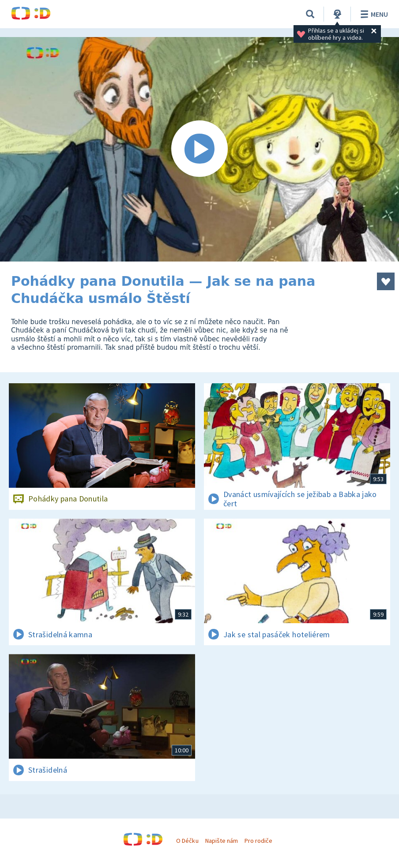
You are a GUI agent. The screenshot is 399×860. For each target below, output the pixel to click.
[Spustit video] (199, 149)
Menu (373, 14)
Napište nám (221, 841)
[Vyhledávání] (310, 14)
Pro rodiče (258, 841)
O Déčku (187, 841)
